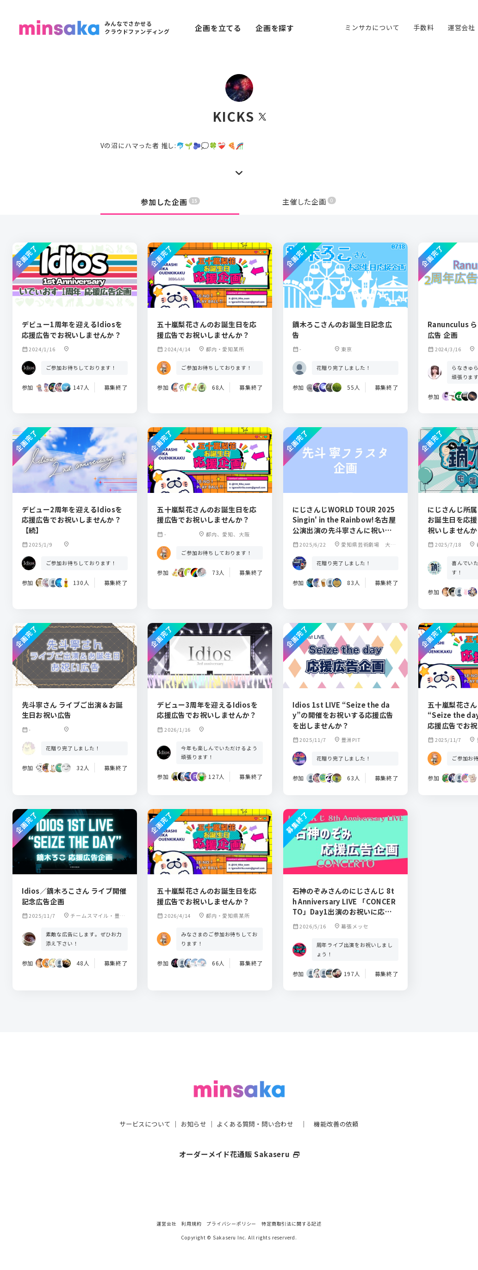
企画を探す (274, 27)
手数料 (423, 27)
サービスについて (139, 1105)
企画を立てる (218, 27)
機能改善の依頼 (342, 1105)
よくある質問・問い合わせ (256, 1105)
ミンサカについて (372, 27)
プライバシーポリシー (231, 1223)
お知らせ (191, 1105)
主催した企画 (309, 201)
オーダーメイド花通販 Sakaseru (239, 1135)
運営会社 (461, 27)
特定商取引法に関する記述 (291, 1223)
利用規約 (191, 1223)
